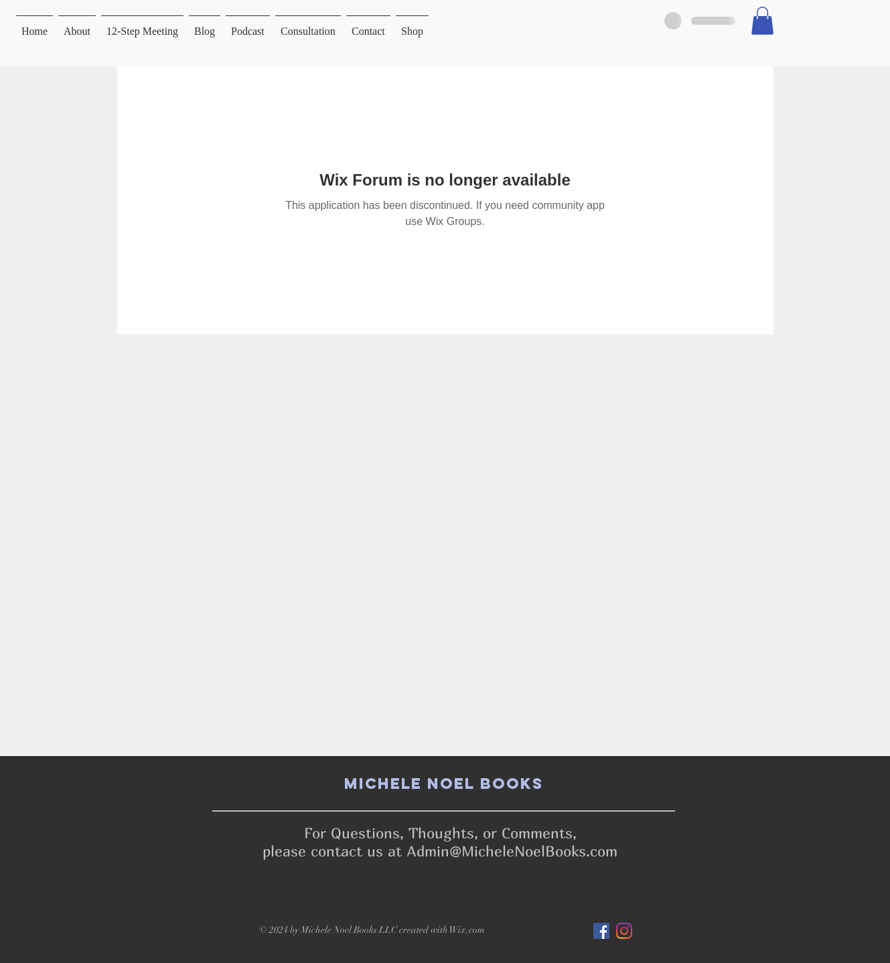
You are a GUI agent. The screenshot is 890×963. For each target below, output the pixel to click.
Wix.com (467, 930)
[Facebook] (601, 931)
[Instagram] (624, 931)
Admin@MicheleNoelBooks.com (511, 851)
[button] (762, 21)
